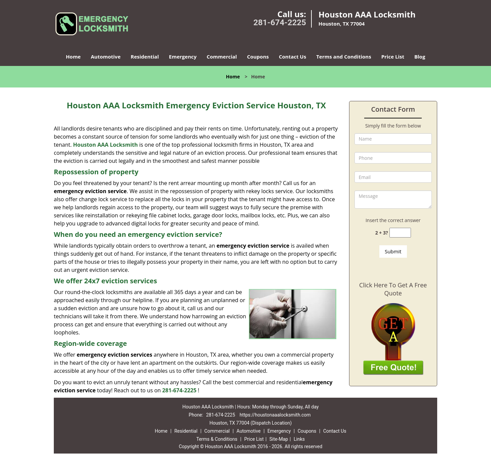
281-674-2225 (279, 22)
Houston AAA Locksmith (105, 144)
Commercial (222, 56)
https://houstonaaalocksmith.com (275, 415)
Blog (419, 56)
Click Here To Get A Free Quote (393, 289)
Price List (392, 56)
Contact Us (292, 56)
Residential (145, 56)
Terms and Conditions (343, 56)
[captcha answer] (400, 233)
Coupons (258, 56)
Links (299, 439)
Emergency (182, 56)
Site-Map (278, 439)
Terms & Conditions (216, 439)
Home (73, 56)
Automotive (106, 56)
